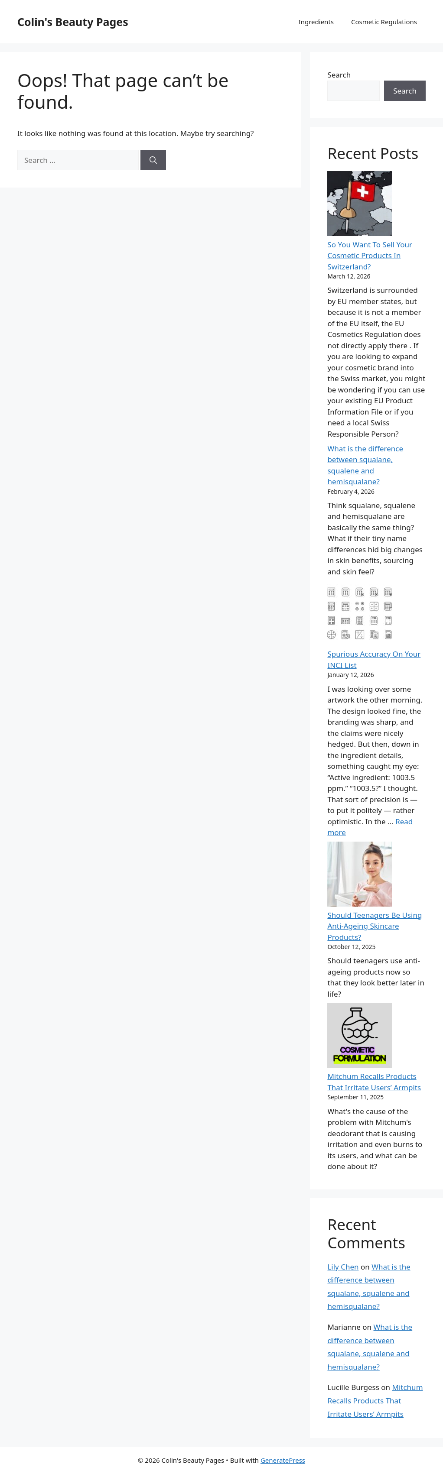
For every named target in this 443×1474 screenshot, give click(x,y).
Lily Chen (342, 1267)
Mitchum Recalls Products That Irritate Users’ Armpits (375, 1400)
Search (339, 75)
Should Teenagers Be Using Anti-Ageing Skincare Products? (374, 926)
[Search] (153, 160)
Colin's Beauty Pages (72, 21)
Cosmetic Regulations (384, 21)
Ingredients (316, 21)
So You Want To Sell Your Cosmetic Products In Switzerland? (369, 256)
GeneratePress (283, 1460)
